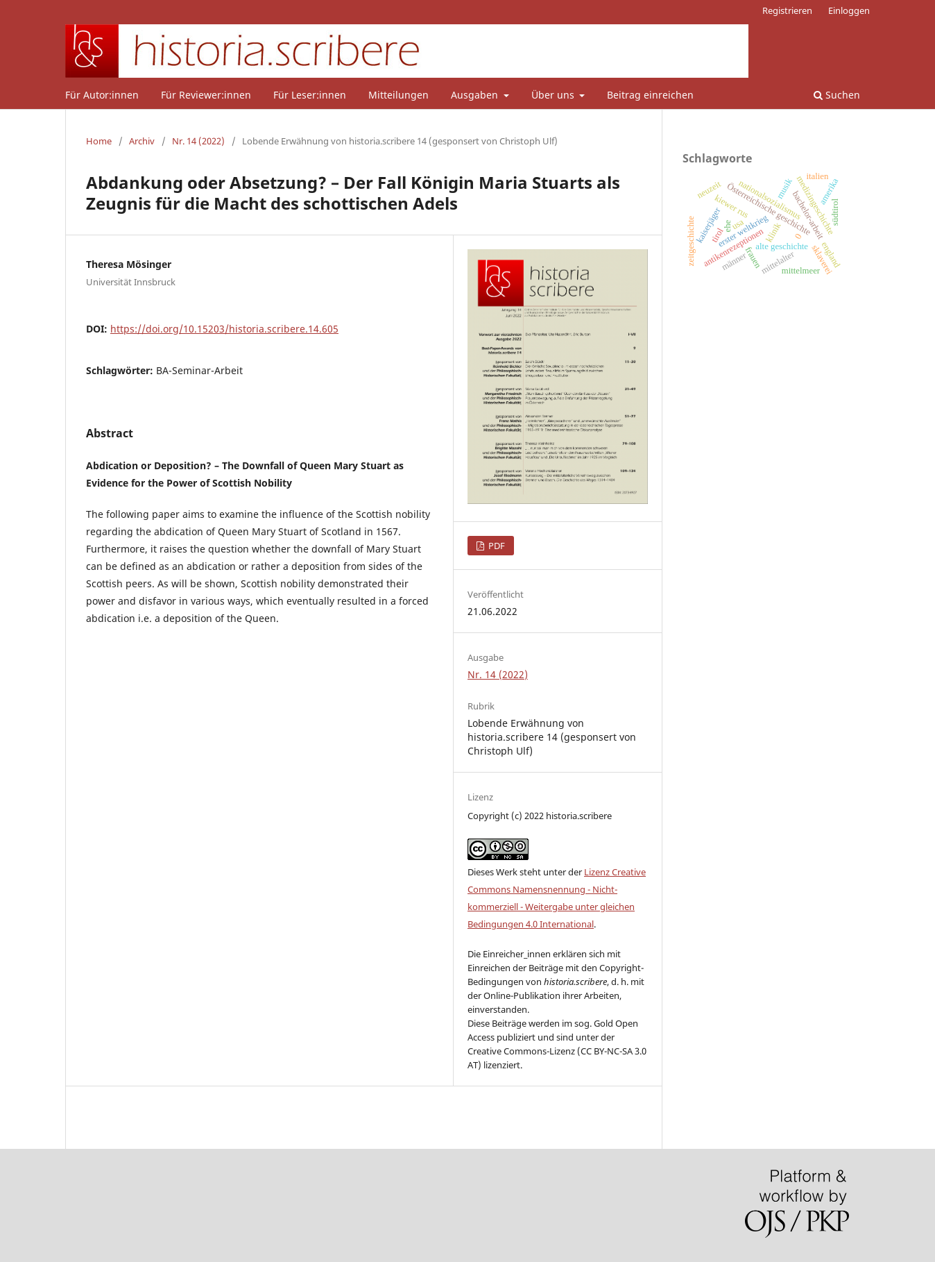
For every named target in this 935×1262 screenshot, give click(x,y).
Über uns (554, 94)
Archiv (142, 141)
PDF (495, 545)
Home (99, 141)
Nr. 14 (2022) (198, 141)
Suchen (837, 94)
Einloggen (849, 10)
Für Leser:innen (309, 94)
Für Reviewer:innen (206, 94)
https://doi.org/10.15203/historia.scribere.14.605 (224, 328)
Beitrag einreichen (650, 94)
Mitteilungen (398, 94)
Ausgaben (476, 94)
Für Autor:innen (102, 94)
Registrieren (787, 10)
